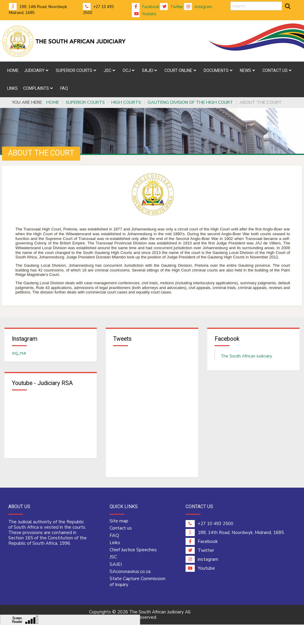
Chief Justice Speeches (133, 550)
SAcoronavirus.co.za (130, 572)
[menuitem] (12, 70)
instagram (198, 7)
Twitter (171, 7)
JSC (113, 557)
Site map (119, 521)
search (230, 1)
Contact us (121, 528)
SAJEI (116, 564)
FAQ (114, 536)
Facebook (145, 7)
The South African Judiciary (246, 356)
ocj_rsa (19, 353)
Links (115, 543)
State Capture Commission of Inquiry (137, 582)
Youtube (144, 14)
